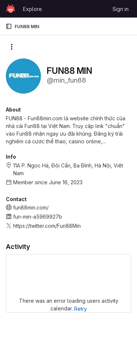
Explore (32, 9)
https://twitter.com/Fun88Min (47, 226)
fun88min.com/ (31, 207)
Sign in (121, 9)
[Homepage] (10, 9)
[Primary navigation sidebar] (9, 26)
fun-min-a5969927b (37, 217)
